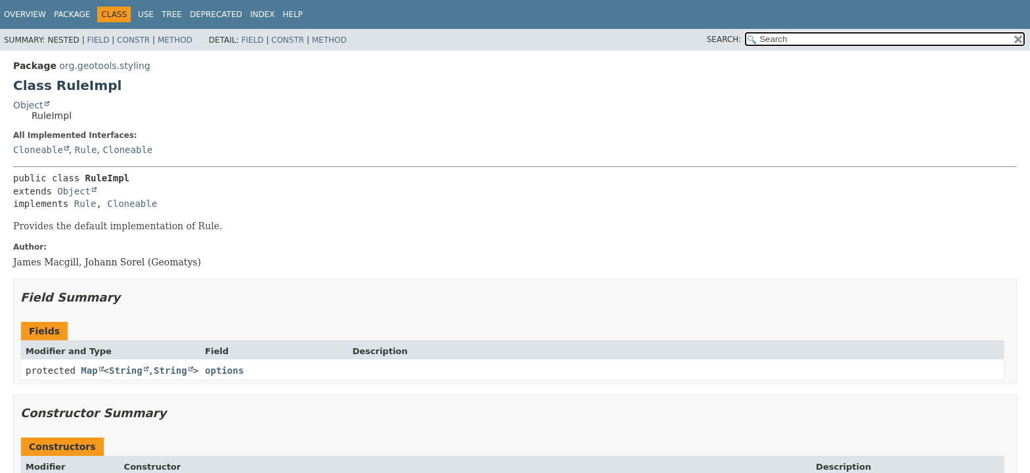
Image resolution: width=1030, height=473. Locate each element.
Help (292, 14)
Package (72, 14)
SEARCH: (724, 39)
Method (175, 40)
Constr (133, 40)
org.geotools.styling (104, 65)
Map (89, 370)
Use (146, 14)
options (224, 370)
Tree (172, 14)
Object (28, 105)
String (126, 370)
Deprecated (216, 14)
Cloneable (38, 150)
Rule (86, 150)
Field (98, 40)
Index (262, 14)
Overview (25, 14)
